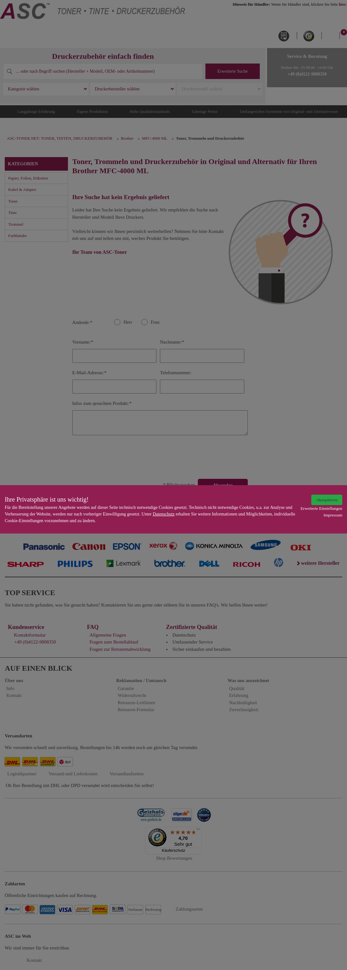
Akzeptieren (327, 499)
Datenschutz (163, 514)
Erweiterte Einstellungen (321, 508)
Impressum (333, 515)
